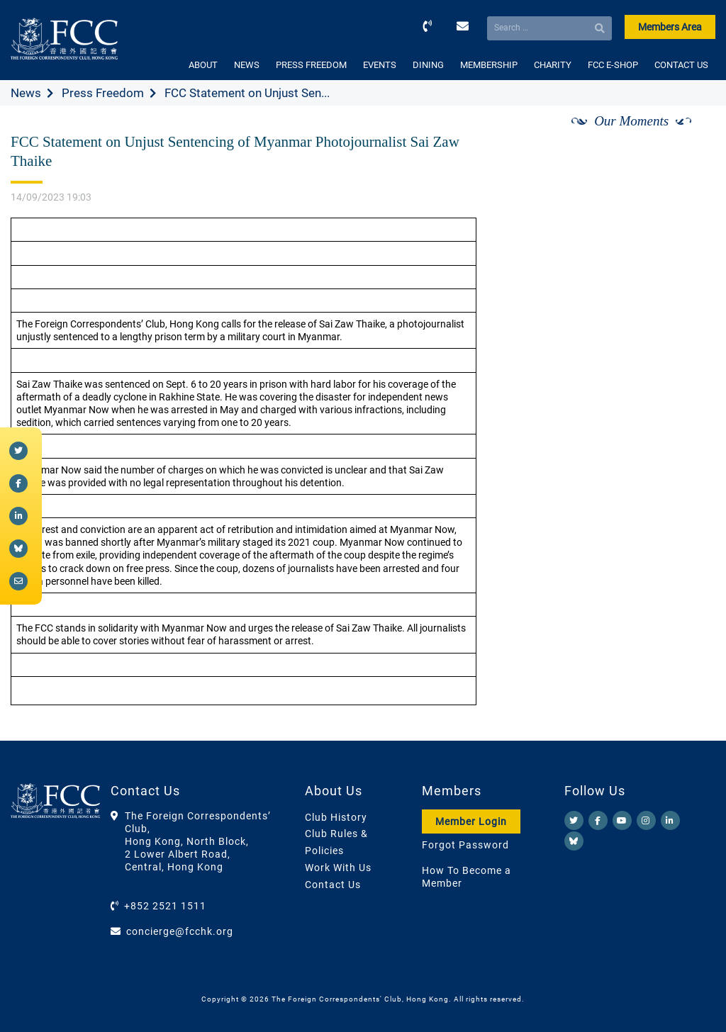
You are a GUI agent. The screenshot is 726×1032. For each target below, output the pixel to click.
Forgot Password (465, 845)
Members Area (670, 27)
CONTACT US (681, 65)
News (26, 93)
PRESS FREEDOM (311, 65)
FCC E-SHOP (613, 65)
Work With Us (338, 867)
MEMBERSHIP (489, 65)
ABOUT (203, 65)
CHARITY (552, 65)
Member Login (471, 821)
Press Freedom (103, 93)
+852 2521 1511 (165, 906)
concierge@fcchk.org (179, 931)
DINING (428, 65)
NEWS (246, 65)
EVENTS (379, 65)
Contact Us (333, 884)
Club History (336, 817)
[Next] (689, 136)
